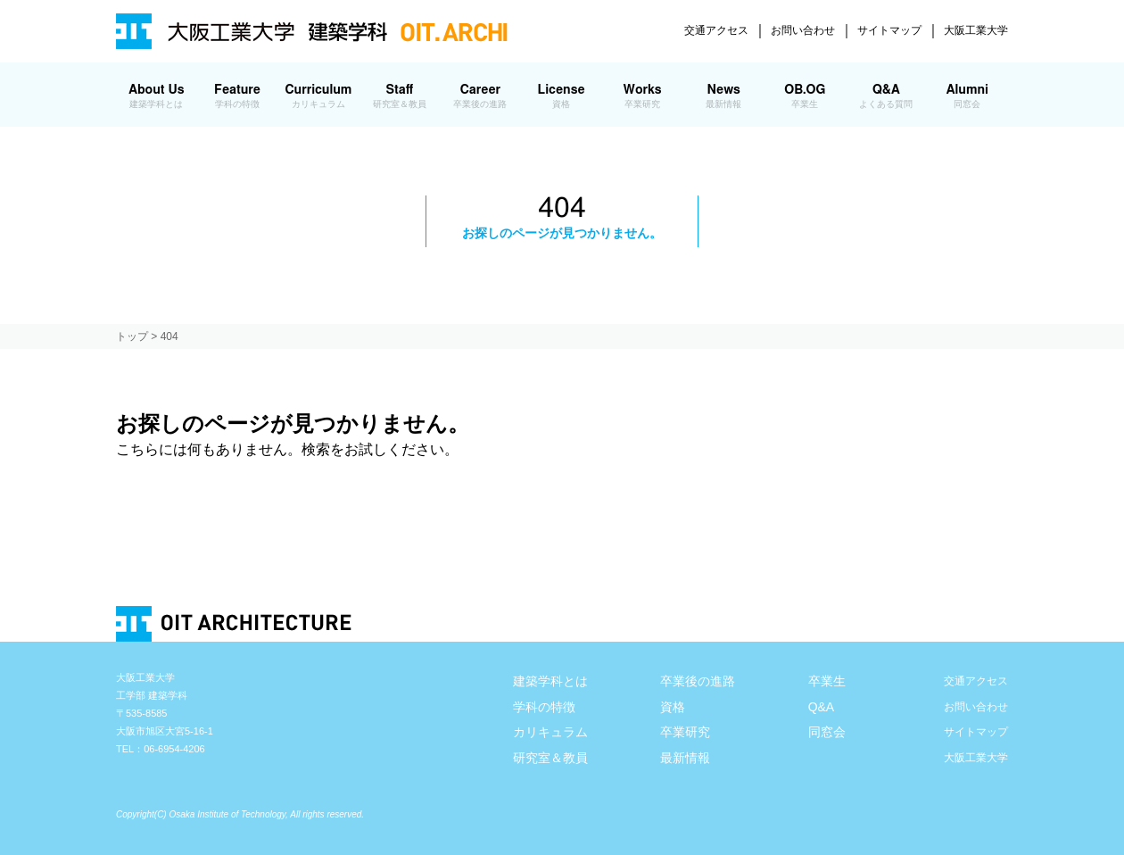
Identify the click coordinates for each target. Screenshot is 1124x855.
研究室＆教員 (550, 758)
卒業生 (827, 681)
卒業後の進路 (697, 681)
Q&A (886, 96)
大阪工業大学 (976, 30)
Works (641, 96)
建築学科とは (550, 681)
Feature (237, 96)
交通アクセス (716, 30)
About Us (156, 96)
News (723, 96)
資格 (672, 707)
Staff (399, 96)
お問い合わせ (803, 30)
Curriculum (318, 96)
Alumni (967, 96)
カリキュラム (550, 732)
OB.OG (805, 96)
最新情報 (685, 758)
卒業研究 (685, 732)
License (561, 96)
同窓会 (827, 732)
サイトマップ (889, 30)
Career (480, 96)
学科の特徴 (544, 707)
